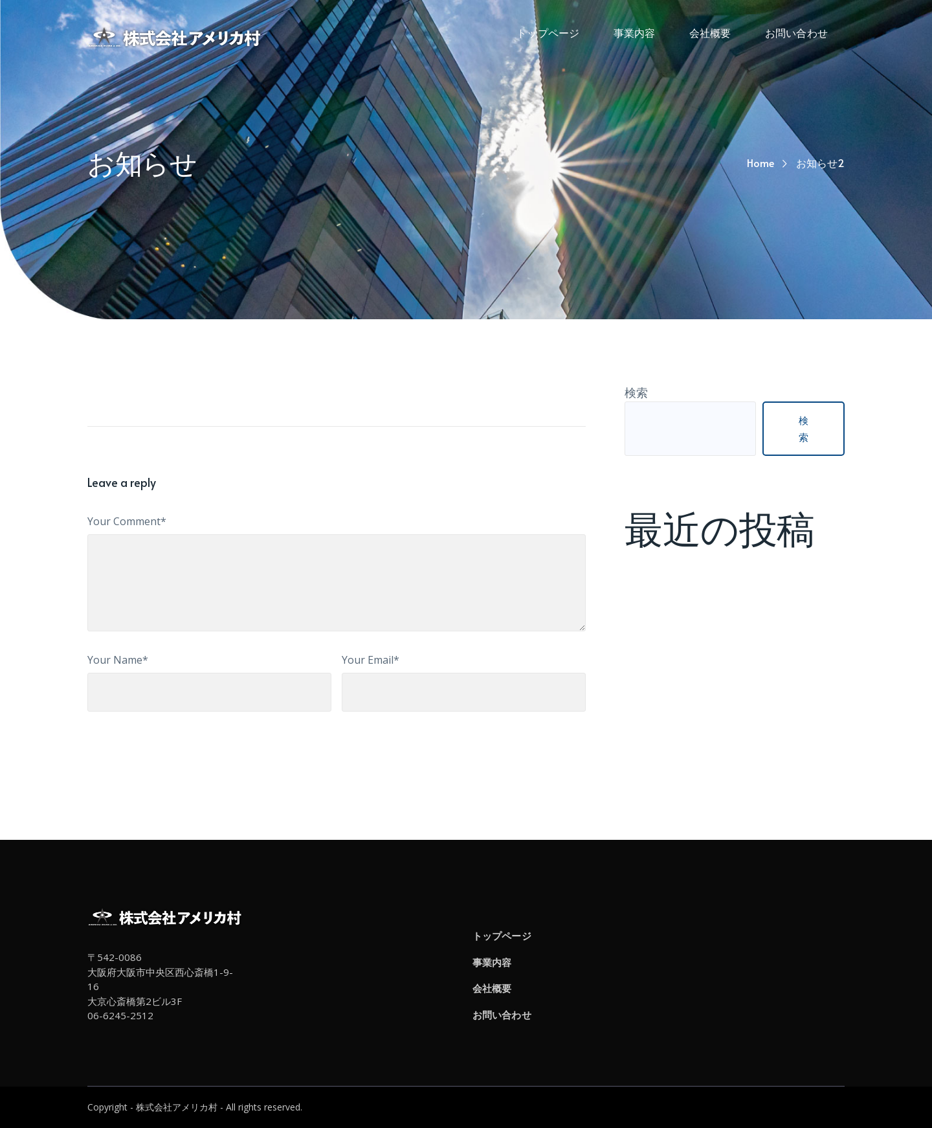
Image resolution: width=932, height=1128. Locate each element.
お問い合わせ (501, 1014)
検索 (636, 392)
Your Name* (117, 660)
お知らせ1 (651, 611)
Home (760, 162)
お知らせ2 (651, 594)
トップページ (501, 935)
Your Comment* (126, 521)
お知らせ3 (651, 576)
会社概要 (491, 988)
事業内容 (491, 962)
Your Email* (370, 660)
